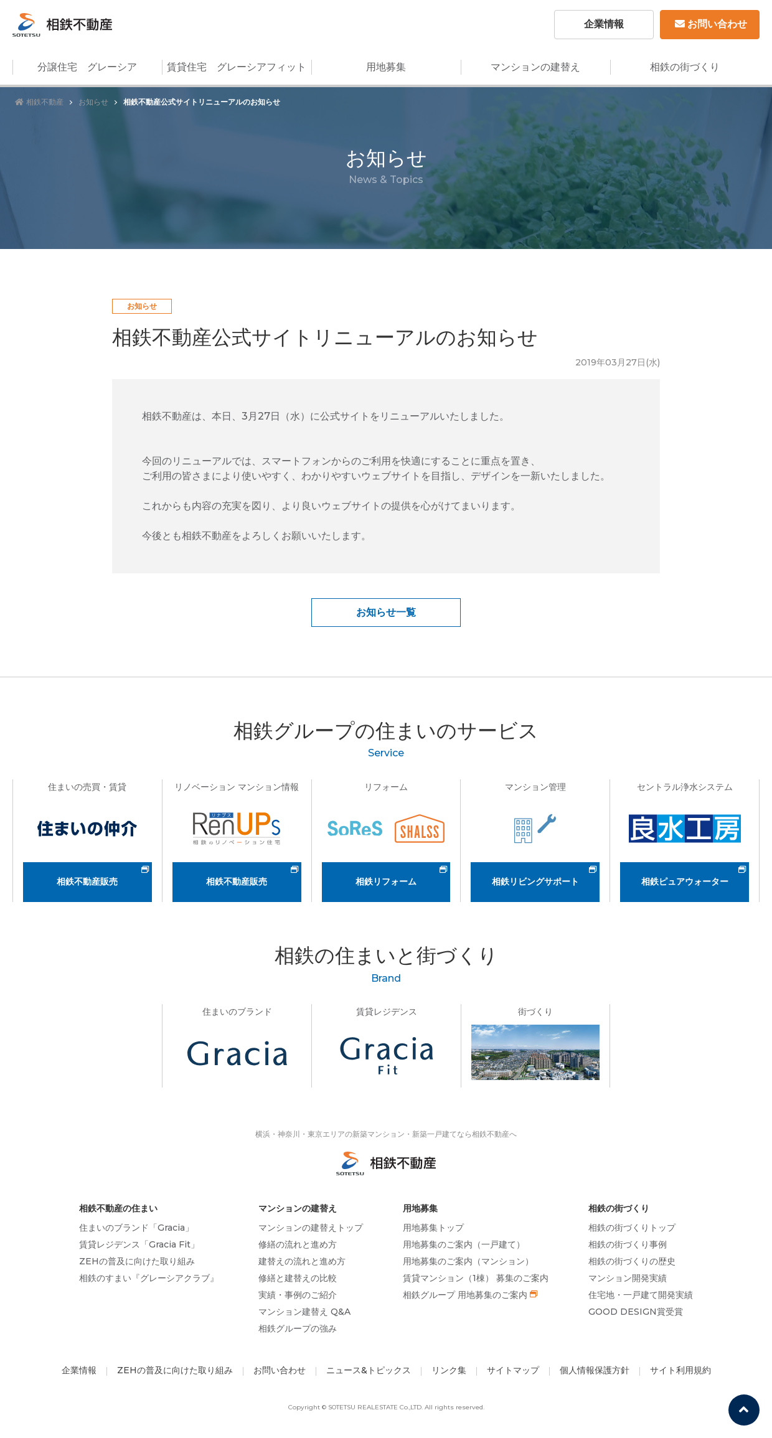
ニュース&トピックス (368, 1370)
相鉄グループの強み (297, 1328)
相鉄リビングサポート (535, 881)
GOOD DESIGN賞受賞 (635, 1311)
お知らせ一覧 (386, 612)
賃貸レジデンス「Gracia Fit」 (139, 1244)
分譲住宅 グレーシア (87, 67)
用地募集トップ (433, 1227)
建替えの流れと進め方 (302, 1261)
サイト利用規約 (680, 1370)
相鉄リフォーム (386, 881)
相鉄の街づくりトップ (632, 1227)
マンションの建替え (535, 67)
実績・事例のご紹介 (297, 1294)
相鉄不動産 (39, 101)
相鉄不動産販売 (87, 881)
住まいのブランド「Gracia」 (136, 1227)
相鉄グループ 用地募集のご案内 (465, 1294)
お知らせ (93, 101)
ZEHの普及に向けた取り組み (137, 1261)
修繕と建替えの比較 (297, 1278)
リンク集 (448, 1370)
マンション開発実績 (627, 1278)
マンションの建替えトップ (310, 1227)
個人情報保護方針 (594, 1370)
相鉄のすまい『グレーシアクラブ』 (149, 1278)
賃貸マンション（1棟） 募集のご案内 (475, 1278)
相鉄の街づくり (685, 67)
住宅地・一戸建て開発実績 (640, 1294)
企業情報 (604, 24)
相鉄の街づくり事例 (627, 1244)
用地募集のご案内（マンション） (468, 1261)
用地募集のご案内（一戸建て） (464, 1244)
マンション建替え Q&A (304, 1311)
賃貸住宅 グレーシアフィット (236, 67)
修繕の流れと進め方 (297, 1244)
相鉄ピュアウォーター (684, 881)
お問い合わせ (711, 24)
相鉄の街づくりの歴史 (632, 1261)
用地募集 (386, 67)
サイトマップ (513, 1370)
